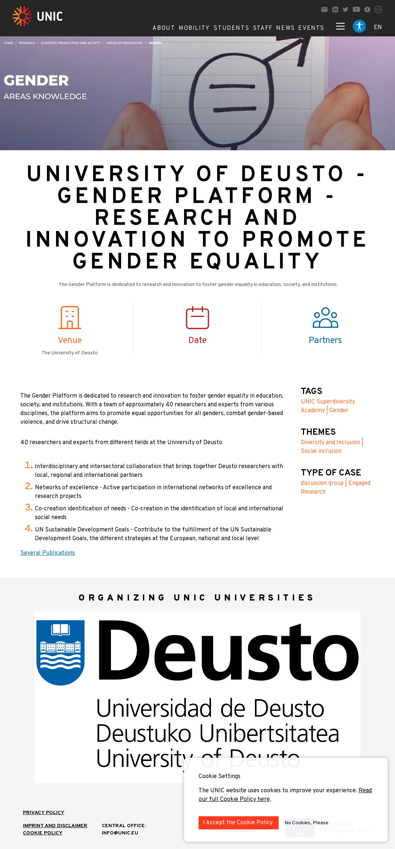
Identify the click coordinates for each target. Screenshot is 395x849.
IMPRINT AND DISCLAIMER (55, 826)
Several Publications (47, 553)
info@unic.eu (120, 833)
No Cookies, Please (306, 823)
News (285, 28)
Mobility (194, 28)
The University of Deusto (69, 353)
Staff (263, 28)
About (163, 28)
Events (311, 28)
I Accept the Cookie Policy (238, 822)
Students (231, 28)
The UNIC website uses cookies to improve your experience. (279, 790)
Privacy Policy (43, 813)
